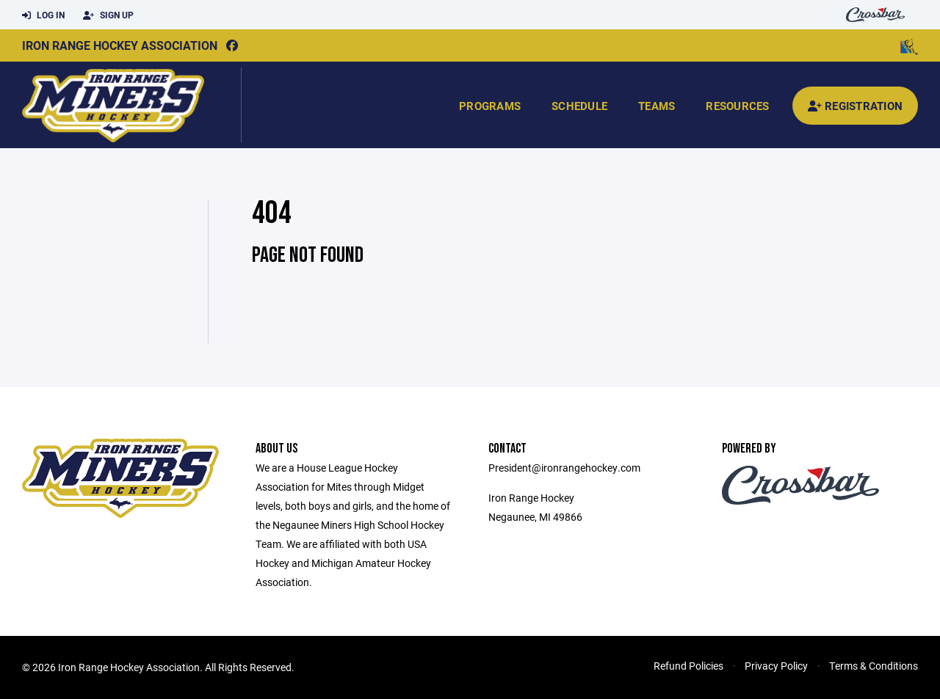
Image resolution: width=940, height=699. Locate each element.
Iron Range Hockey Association (119, 45)
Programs (490, 105)
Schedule (579, 105)
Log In (43, 15)
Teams (656, 105)
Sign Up (108, 15)
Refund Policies (688, 666)
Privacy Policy (776, 666)
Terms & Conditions (873, 666)
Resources (737, 105)
